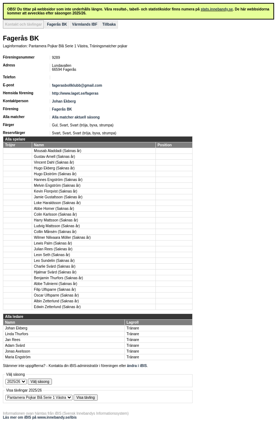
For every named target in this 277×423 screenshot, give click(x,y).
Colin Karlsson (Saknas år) (55, 214)
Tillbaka (109, 24)
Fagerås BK (57, 24)
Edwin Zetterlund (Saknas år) (57, 307)
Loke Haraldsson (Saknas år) (57, 203)
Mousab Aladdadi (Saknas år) (57, 151)
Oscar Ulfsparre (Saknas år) (56, 295)
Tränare (133, 328)
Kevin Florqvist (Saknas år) (55, 191)
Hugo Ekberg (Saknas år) (54, 168)
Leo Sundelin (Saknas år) (54, 261)
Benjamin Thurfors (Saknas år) (58, 278)
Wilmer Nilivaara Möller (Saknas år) (62, 237)
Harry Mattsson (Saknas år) (56, 220)
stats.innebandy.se (217, 9)
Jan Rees (12, 340)
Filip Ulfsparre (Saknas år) (55, 290)
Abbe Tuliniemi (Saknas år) (55, 284)
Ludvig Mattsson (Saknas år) (57, 226)
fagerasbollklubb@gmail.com (77, 85)
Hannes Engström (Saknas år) (58, 180)
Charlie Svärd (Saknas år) (54, 266)
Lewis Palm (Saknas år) (53, 243)
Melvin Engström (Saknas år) (57, 185)
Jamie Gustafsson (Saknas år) (58, 197)
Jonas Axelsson (17, 351)
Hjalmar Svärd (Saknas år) (55, 272)
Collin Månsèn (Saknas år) (55, 232)
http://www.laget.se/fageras (75, 93)
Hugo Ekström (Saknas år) (55, 174)
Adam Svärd (15, 346)
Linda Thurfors (16, 334)
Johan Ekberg (64, 101)
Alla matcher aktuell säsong (76, 117)
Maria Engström (18, 357)
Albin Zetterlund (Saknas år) (56, 301)
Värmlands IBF (84, 24)
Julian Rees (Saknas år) (53, 249)
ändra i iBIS (137, 366)
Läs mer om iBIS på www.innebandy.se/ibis (40, 417)
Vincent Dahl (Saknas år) (54, 162)
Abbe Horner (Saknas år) (54, 209)
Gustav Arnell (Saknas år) (54, 157)
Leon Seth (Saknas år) (52, 255)
